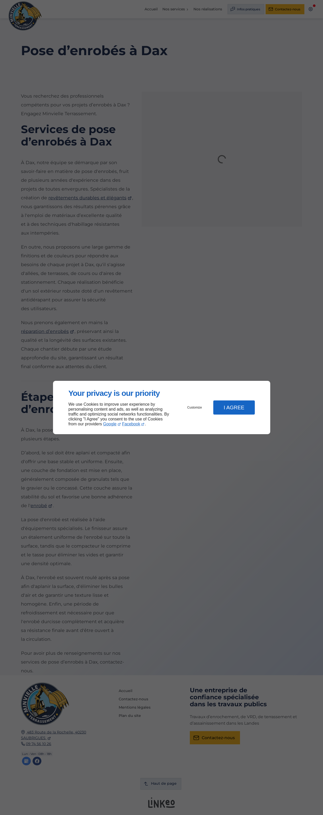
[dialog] (161, 407)
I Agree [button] (234, 407)
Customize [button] (194, 407)
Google (110, 424)
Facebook (131, 424)
